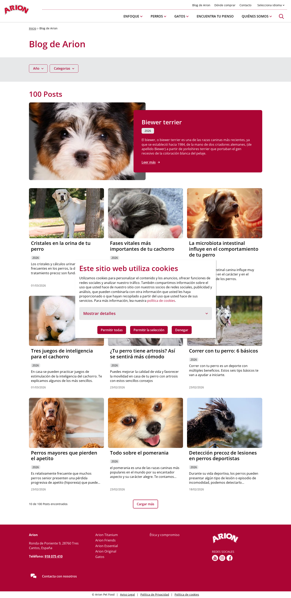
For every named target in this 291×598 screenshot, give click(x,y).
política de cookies (161, 300)
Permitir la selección (149, 330)
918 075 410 (54, 556)
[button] (133, 16)
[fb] (229, 558)
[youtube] (215, 558)
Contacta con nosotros (59, 576)
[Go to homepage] (16, 10)
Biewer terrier (162, 122)
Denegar (181, 330)
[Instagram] (222, 558)
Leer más (149, 162)
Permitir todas (112, 330)
